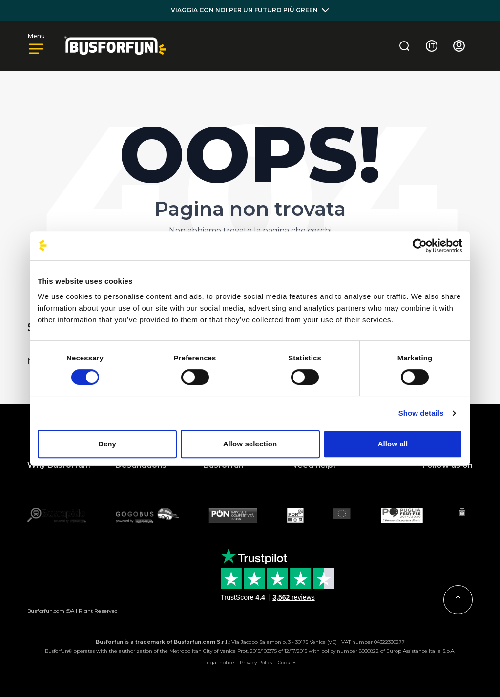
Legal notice (219, 662)
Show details (421, 413)
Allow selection (250, 444)
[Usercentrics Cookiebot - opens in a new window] (419, 245)
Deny (107, 444)
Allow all (393, 444)
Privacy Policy (256, 662)
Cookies (287, 662)
